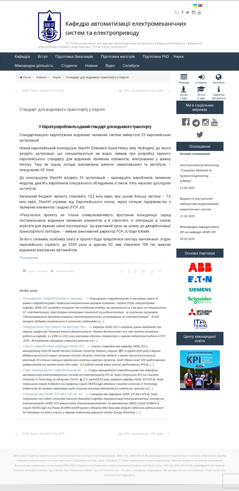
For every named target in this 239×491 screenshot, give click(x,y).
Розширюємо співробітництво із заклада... (54, 298)
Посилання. (29, 258)
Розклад (184, 79)
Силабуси (131, 66)
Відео (110, 66)
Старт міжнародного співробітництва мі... (53, 370)
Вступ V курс (201, 93)
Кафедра (23, 57)
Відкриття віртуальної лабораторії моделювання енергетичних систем (199, 204)
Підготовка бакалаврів (74, 57)
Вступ (43, 57)
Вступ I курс (184, 93)
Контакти (218, 79)
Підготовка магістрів (118, 57)
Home (27, 77)
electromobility (64, 270)
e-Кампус (201, 79)
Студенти (69, 66)
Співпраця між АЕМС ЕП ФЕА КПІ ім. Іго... (54, 394)
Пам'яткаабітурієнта (218, 93)
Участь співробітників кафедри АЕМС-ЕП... (55, 346)
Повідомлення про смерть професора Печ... (56, 327)
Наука (179, 57)
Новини (92, 66)
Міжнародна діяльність (34, 66)
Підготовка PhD (156, 57)
